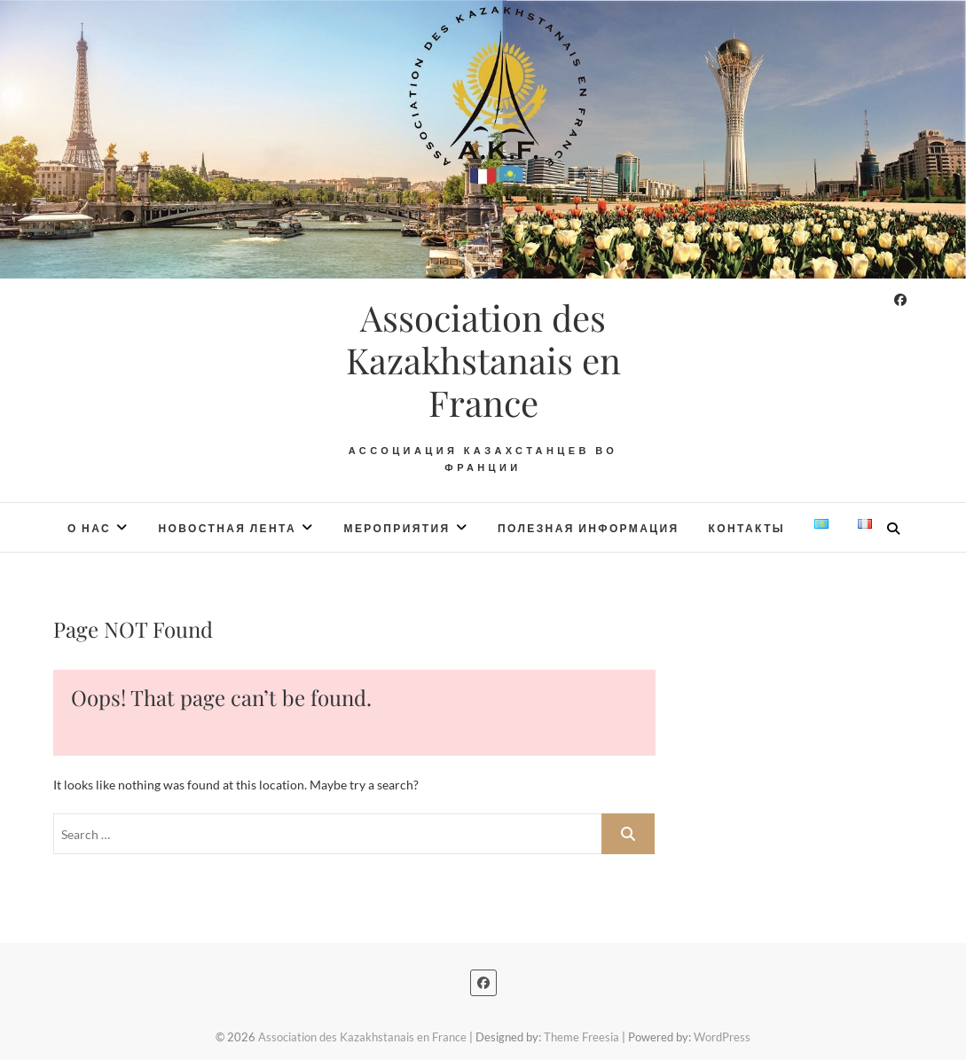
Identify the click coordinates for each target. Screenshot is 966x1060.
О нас (89, 528)
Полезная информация (588, 528)
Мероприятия (397, 528)
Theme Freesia (581, 1037)
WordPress (722, 1037)
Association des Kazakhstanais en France (483, 360)
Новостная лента (227, 528)
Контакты (747, 528)
